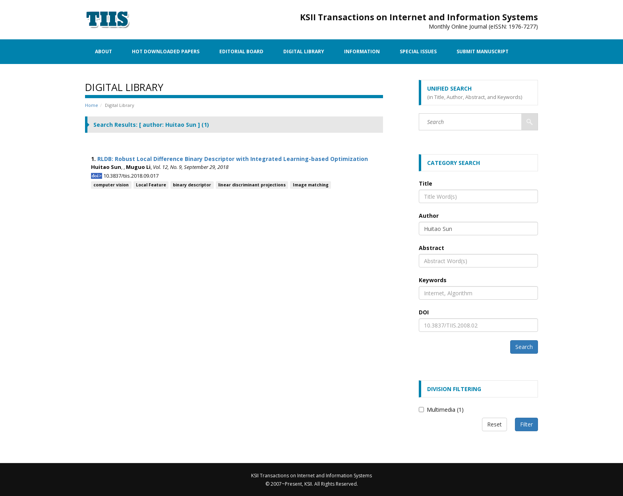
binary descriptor (192, 185)
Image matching (311, 185)
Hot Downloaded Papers (165, 51)
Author (429, 215)
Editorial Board (241, 51)
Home (91, 105)
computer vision (111, 185)
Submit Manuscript (483, 51)
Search (524, 347)
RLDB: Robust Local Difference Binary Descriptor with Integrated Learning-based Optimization (232, 159)
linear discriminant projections (252, 185)
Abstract (431, 248)
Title (425, 183)
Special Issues (418, 51)
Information (362, 51)
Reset (494, 424)
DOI (424, 312)
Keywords (433, 280)
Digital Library (303, 51)
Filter (526, 424)
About (103, 51)
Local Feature (151, 185)
